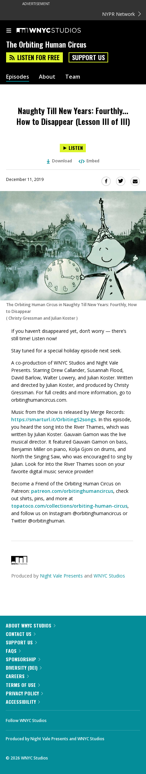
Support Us (88, 57)
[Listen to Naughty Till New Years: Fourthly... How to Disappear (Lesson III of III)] (73, 148)
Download (59, 161)
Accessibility (23, 701)
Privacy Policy (24, 693)
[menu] (8, 31)
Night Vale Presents (61, 575)
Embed (88, 161)
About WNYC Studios (30, 625)
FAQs (13, 650)
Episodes (17, 77)
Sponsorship (23, 659)
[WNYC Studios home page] (57, 31)
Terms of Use (23, 684)
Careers (17, 675)
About (47, 77)
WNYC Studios (109, 575)
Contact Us (20, 633)
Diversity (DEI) (24, 667)
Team (72, 77)
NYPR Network (121, 14)
